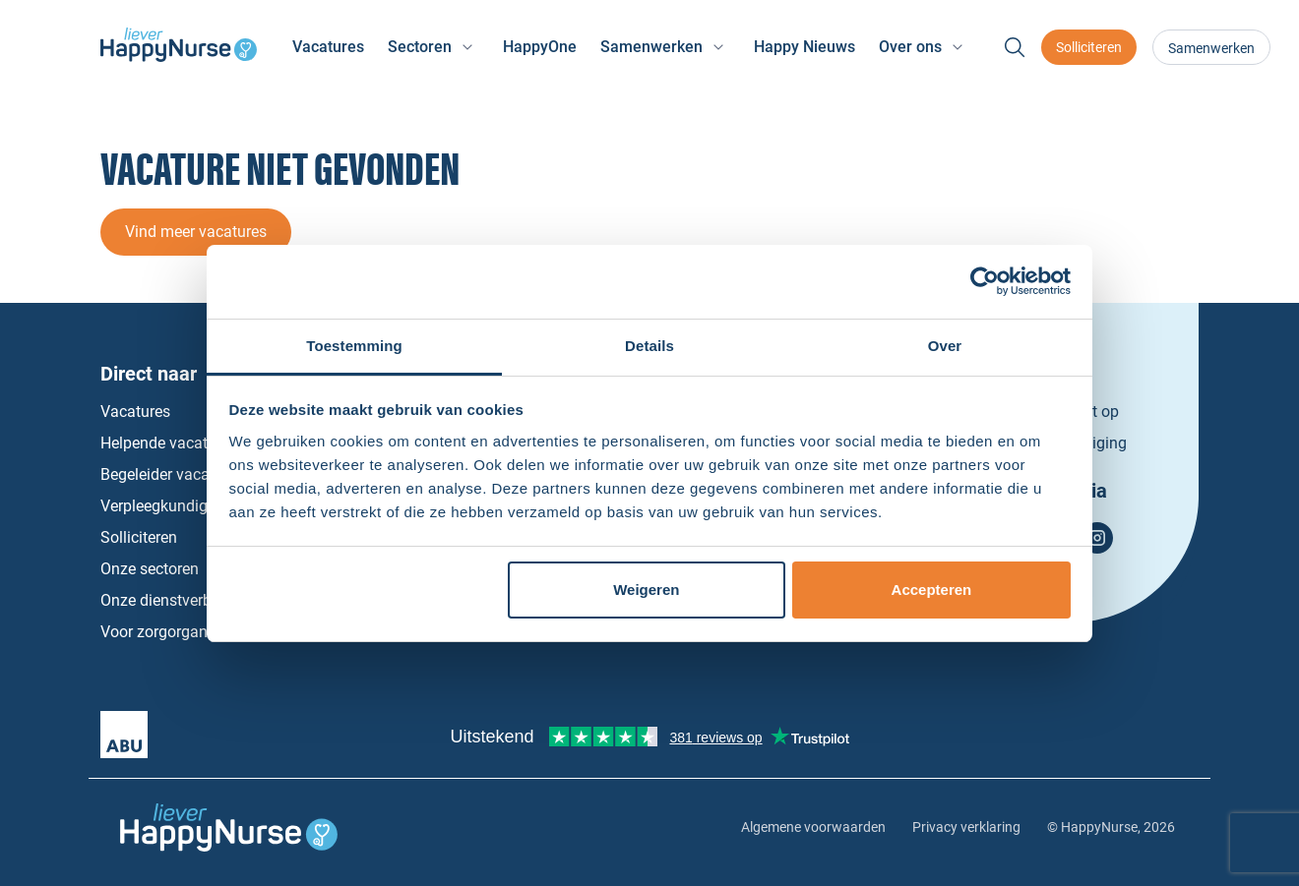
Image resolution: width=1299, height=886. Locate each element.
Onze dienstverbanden (177, 600)
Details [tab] (649, 345)
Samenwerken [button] (651, 46)
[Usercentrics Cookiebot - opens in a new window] (984, 281)
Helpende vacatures (168, 443)
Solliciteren (1089, 47)
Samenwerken (1211, 48)
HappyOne (540, 46)
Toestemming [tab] (354, 345)
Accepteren (932, 589)
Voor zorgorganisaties (176, 631)
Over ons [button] (910, 46)
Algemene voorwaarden (813, 827)
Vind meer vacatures (196, 231)
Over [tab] (945, 345)
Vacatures (328, 46)
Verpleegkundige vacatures (193, 506)
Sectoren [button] (420, 46)
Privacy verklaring (966, 827)
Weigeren (646, 589)
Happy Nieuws (804, 46)
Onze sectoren (149, 569)
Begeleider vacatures (172, 474)
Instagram (1097, 538)
